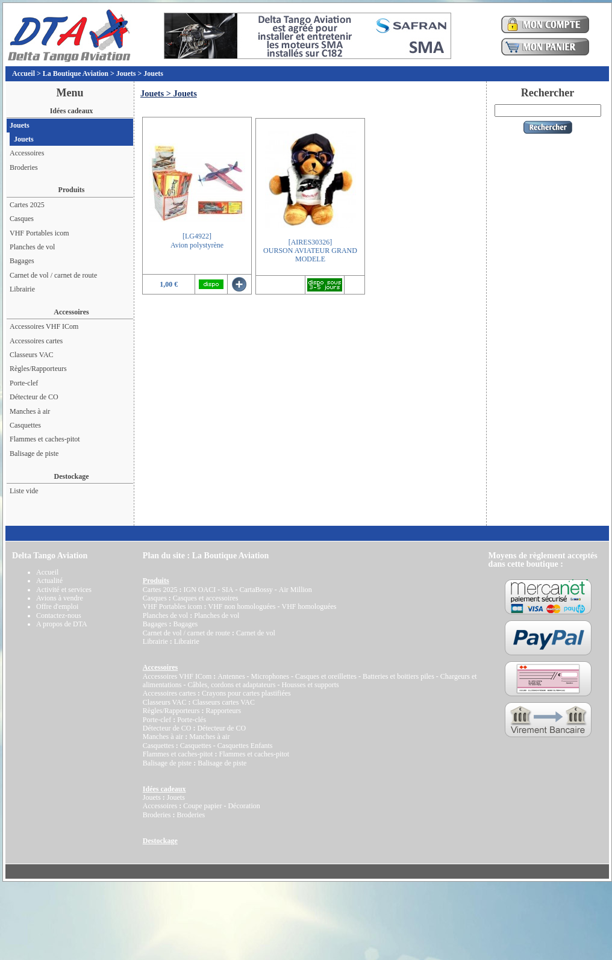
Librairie (22, 289)
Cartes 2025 (27, 205)
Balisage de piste (34, 453)
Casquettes (25, 425)
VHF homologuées (308, 606)
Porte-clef (24, 383)
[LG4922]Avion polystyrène (196, 240)
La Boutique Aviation (75, 73)
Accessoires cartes (36, 341)
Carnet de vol (255, 633)
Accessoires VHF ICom (44, 326)
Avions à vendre (59, 598)
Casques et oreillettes (326, 676)
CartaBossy (255, 589)
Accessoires (27, 153)
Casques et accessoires (206, 598)
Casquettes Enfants (245, 745)
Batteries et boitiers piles (398, 676)
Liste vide (24, 491)
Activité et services (64, 589)
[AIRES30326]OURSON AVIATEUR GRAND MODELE (310, 251)
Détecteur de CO (34, 397)
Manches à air (30, 411)
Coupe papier (202, 806)
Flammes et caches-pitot (45, 439)
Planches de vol (32, 247)
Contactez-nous (58, 615)
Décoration (244, 806)
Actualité (49, 580)
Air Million (295, 589)
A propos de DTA (61, 624)
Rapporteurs (223, 710)
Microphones (270, 676)
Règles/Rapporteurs (38, 368)
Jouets (126, 73)
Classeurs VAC (32, 355)
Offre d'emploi (57, 606)
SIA (227, 589)
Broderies (24, 167)
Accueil (23, 73)
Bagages (22, 261)
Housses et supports (310, 685)
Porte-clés (191, 719)
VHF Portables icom (39, 233)
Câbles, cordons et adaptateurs (231, 685)
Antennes (231, 676)
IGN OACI (199, 589)
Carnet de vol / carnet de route (53, 275)
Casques (22, 218)
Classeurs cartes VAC (223, 702)
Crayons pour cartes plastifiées (246, 693)
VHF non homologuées (241, 606)
